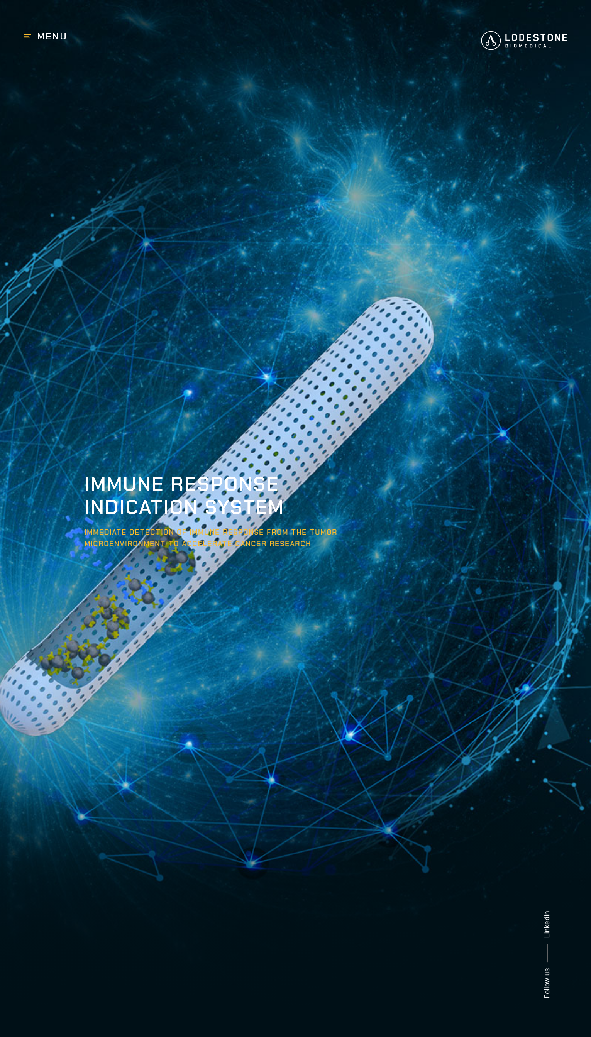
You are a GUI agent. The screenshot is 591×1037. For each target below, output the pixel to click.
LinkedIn (547, 924)
